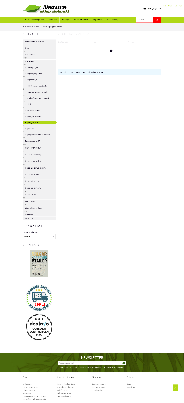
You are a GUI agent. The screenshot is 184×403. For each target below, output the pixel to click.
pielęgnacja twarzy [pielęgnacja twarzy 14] (34, 116)
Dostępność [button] (63, 42)
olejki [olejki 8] (29, 104)
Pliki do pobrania (29, 390)
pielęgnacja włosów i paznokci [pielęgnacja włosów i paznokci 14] (38, 135)
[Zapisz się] (123, 363)
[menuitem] (34, 20)
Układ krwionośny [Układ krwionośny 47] (33, 161)
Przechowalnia (97, 390)
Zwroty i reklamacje (30, 387)
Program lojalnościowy (66, 384)
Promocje (29, 218)
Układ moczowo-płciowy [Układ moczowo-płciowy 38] (35, 168)
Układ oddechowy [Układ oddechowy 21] (32, 181)
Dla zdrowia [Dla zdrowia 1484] (30, 54)
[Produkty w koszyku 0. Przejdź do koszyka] (154, 8)
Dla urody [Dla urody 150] (29, 61)
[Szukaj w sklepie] (149, 19)
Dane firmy (131, 387)
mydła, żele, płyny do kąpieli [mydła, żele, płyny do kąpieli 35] (38, 98)
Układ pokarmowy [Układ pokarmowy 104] (33, 188)
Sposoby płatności (64, 396)
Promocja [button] (131, 42)
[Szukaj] (157, 20)
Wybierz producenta (30, 232)
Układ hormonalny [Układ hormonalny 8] (33, 154)
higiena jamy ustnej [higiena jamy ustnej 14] (34, 74)
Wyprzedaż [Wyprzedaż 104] (30, 201)
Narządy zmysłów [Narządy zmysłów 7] (32, 148)
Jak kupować (27, 384)
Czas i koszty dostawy (65, 387)
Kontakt (130, 384)
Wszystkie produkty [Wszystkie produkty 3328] (33, 208)
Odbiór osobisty (63, 390)
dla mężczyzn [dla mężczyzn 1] (32, 67)
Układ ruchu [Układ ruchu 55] (30, 194)
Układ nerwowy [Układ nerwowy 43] (32, 174)
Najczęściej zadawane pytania (34, 399)
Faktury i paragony (64, 393)
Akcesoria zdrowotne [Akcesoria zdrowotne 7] (34, 41)
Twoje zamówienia (99, 384)
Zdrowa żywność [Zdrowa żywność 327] (32, 141)
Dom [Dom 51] (27, 48)
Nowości (29, 214)
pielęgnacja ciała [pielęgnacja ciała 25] (33, 110)
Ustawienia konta (98, 387)
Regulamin (27, 393)
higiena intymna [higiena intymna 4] (33, 80)
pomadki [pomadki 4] (30, 128)
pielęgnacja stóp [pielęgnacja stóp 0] (33, 122)
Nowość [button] (96, 42)
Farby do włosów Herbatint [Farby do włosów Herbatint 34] (37, 92)
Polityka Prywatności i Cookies (34, 396)
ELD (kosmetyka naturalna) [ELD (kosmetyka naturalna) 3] (37, 86)
